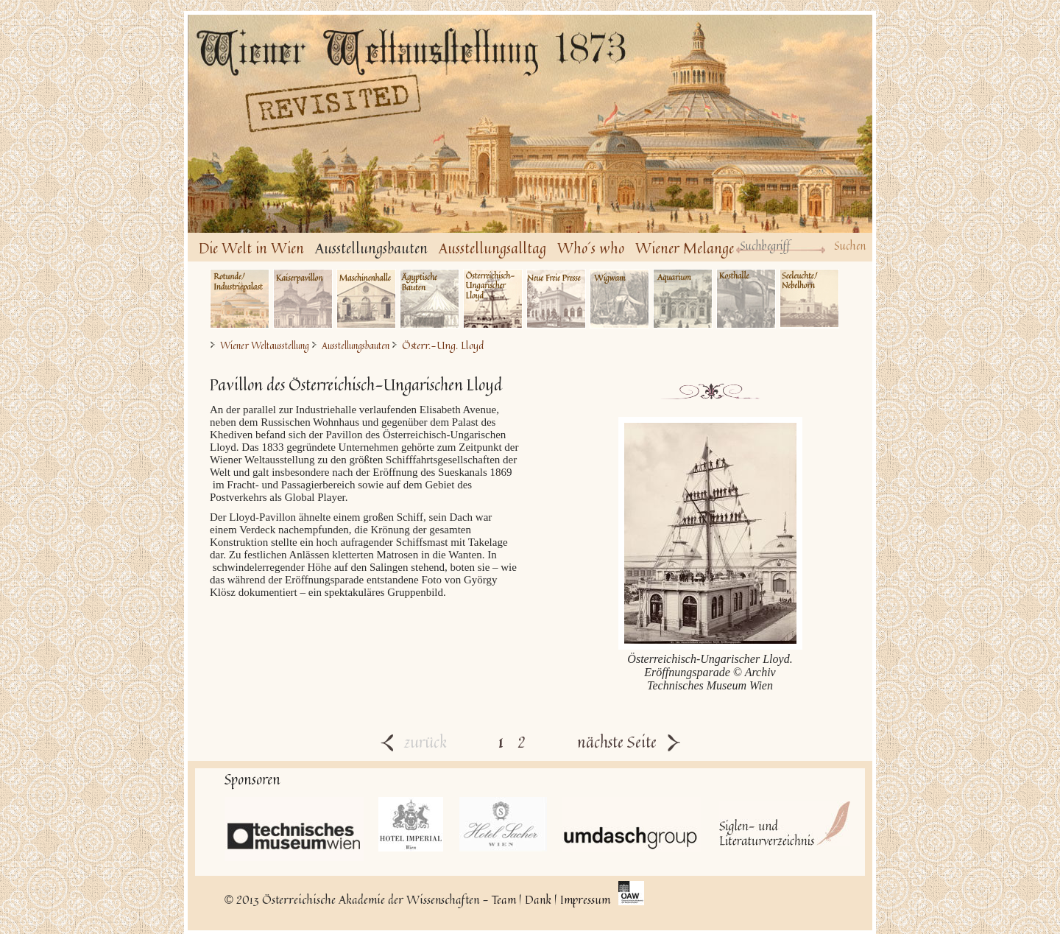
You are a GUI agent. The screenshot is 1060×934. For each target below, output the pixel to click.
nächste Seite (628, 742)
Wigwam (619, 299)
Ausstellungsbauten (371, 248)
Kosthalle (746, 299)
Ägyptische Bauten (429, 299)
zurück (414, 742)
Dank (538, 899)
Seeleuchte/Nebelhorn (809, 299)
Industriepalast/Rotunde (239, 299)
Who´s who (590, 248)
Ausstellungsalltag (492, 248)
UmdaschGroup (631, 824)
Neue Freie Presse (556, 299)
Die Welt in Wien (251, 248)
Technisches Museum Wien (294, 829)
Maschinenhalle (366, 299)
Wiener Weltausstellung (264, 346)
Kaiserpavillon (303, 299)
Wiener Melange (684, 248)
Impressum (585, 899)
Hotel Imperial (411, 824)
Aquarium (683, 299)
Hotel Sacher (503, 824)
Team (504, 899)
